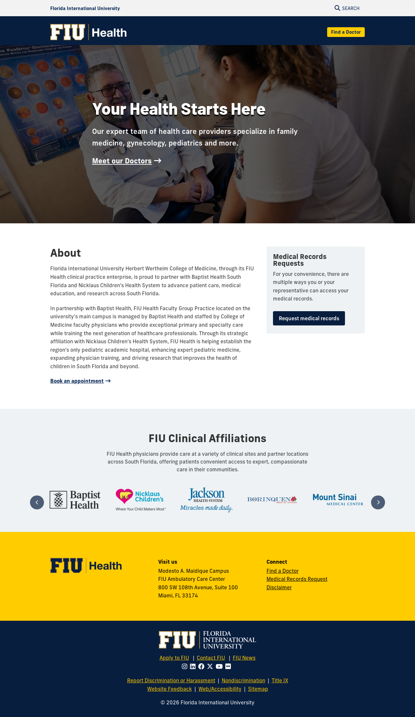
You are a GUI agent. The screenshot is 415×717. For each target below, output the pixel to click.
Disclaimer (279, 587)
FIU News (244, 657)
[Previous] (37, 502)
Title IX (280, 680)
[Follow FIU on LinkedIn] (194, 666)
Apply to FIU (174, 657)
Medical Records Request (297, 579)
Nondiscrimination (243, 680)
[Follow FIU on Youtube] (220, 666)
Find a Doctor (346, 32)
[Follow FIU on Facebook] (202, 666)
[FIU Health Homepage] (88, 32)
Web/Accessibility (220, 689)
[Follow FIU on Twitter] (211, 666)
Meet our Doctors (122, 160)
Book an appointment (77, 381)
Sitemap (258, 689)
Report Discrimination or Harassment (171, 680)
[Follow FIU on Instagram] (186, 666)
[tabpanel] (75, 499)
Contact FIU (211, 657)
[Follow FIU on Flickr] (229, 666)
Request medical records (309, 318)
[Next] (378, 502)
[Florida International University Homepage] (85, 8)
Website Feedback (169, 689)
